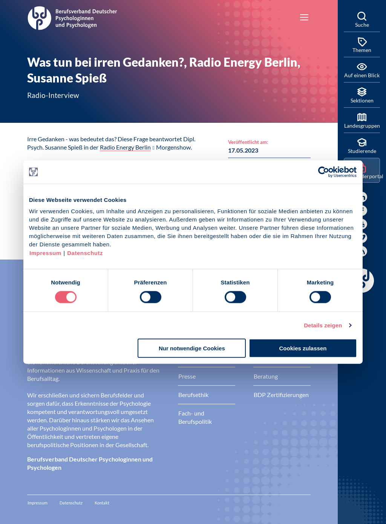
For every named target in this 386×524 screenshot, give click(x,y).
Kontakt (102, 502)
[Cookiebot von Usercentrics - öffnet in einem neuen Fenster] (324, 172)
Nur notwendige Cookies (192, 348)
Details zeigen (323, 325)
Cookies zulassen (303, 348)
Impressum (45, 253)
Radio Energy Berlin (125, 147)
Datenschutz (85, 253)
